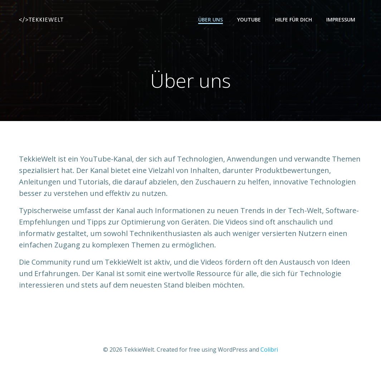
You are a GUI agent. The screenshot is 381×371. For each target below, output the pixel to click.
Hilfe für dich (293, 19)
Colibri (269, 349)
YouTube (249, 19)
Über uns (210, 19)
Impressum (340, 19)
